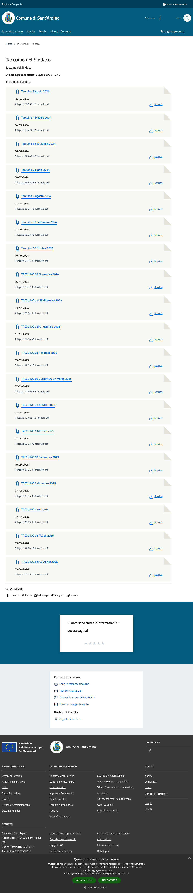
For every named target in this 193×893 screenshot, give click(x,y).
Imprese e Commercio (61, 793)
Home (9, 44)
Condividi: (14, 589)
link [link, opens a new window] (127, 873)
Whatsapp (41, 595)
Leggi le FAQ (56, 845)
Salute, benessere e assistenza (114, 799)
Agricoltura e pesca (107, 810)
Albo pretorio (104, 839)
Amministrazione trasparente (113, 833)
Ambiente (102, 793)
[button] (96, 887)
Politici (5, 799)
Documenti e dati (11, 811)
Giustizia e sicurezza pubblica (113, 781)
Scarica (155, 104)
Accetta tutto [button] (84, 880)
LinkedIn (72, 595)
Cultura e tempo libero (62, 781)
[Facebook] (158, 18)
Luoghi (148, 803)
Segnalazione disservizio (63, 839)
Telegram (57, 595)
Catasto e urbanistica (61, 805)
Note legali (103, 851)
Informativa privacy (107, 845)
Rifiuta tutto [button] (109, 880)
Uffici (5, 787)
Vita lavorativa (58, 787)
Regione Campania (12, 4)
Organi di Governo (12, 776)
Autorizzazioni (105, 805)
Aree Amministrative (13, 781)
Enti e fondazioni (11, 793)
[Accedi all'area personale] (174, 4)
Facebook (13, 595)
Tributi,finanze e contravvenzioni (115, 787)
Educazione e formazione (110, 776)
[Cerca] (187, 18)
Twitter (27, 595)
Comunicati (151, 781)
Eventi (148, 809)
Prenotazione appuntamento (65, 833)
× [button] (189, 858)
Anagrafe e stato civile (62, 776)
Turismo (54, 811)
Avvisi (148, 787)
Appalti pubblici (58, 799)
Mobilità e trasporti (60, 816)
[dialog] (96, 873)
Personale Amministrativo (16, 805)
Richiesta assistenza (61, 851)
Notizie (148, 776)
